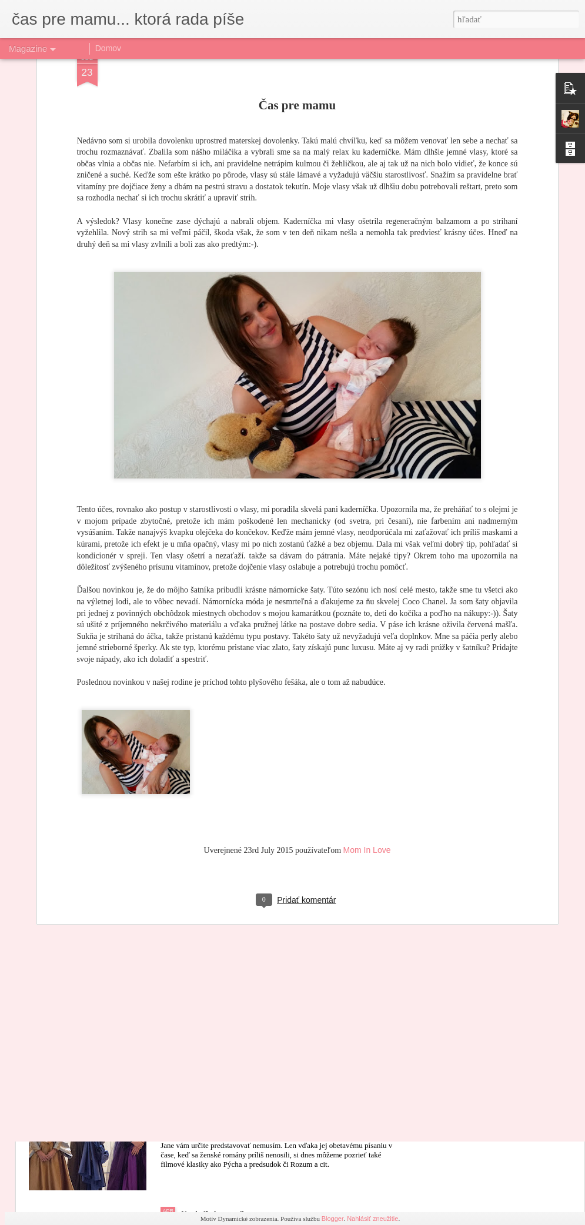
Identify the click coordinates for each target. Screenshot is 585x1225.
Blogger (333, 1218)
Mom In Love (367, 767)
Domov (108, 48)
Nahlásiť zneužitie (372, 1218)
